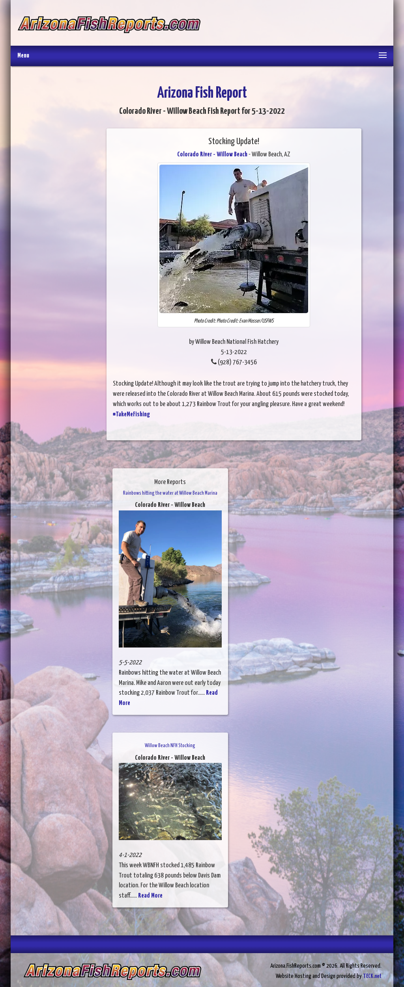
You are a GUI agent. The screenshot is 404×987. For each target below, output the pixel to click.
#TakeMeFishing (131, 414)
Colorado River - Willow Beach (212, 154)
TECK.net (372, 976)
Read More (150, 895)
